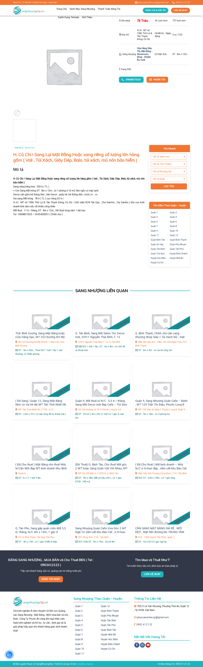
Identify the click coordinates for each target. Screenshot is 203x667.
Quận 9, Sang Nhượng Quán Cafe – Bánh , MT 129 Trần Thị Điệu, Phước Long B (161, 402)
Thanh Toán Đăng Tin (109, 9)
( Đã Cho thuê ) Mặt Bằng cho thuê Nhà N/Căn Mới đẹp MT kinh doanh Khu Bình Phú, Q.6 (41, 468)
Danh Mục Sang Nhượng (82, 9)
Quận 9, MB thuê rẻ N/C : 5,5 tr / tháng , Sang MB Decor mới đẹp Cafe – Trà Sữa (101, 402)
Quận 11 (155, 235)
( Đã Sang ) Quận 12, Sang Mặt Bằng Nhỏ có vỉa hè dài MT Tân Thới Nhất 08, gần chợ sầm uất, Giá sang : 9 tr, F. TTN (40, 404)
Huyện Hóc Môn (158, 258)
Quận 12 (174, 235)
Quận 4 (173, 217)
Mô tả (18, 169)
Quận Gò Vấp (157, 244)
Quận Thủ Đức (158, 253)
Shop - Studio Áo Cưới (144, 58)
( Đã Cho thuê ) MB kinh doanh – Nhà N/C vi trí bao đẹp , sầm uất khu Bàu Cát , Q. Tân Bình (161, 468)
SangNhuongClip (84, 664)
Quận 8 (173, 226)
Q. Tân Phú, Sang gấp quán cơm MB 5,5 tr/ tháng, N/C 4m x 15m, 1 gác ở (40, 530)
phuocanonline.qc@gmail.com (153, 617)
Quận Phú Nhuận (178, 244)
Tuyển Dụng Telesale (68, 17)
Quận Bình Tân (158, 240)
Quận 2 (173, 212)
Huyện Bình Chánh (178, 253)
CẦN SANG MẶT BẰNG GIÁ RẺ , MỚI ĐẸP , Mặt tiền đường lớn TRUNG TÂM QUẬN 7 (159, 532)
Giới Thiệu (87, 17)
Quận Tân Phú (177, 249)
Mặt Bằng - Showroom (144, 53)
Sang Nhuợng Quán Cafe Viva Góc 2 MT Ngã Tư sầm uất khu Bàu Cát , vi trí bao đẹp (100, 532)
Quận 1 (154, 212)
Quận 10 (174, 231)
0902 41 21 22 (144, 624)
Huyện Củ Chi (157, 262)
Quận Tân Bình (158, 249)
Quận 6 (173, 221)
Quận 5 (154, 221)
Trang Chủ (61, 9)
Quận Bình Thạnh (178, 240)
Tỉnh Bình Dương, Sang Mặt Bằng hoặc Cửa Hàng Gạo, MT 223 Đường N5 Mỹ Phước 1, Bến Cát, (40, 337)
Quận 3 (154, 217)
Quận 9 (154, 231)
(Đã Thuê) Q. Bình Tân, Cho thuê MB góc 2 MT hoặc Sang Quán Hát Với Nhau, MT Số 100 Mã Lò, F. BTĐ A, (101, 468)
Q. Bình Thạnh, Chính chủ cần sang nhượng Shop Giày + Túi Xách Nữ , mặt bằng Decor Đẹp (160, 337)
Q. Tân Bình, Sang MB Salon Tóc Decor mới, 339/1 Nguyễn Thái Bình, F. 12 (100, 335)
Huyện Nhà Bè (176, 258)
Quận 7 (154, 226)
